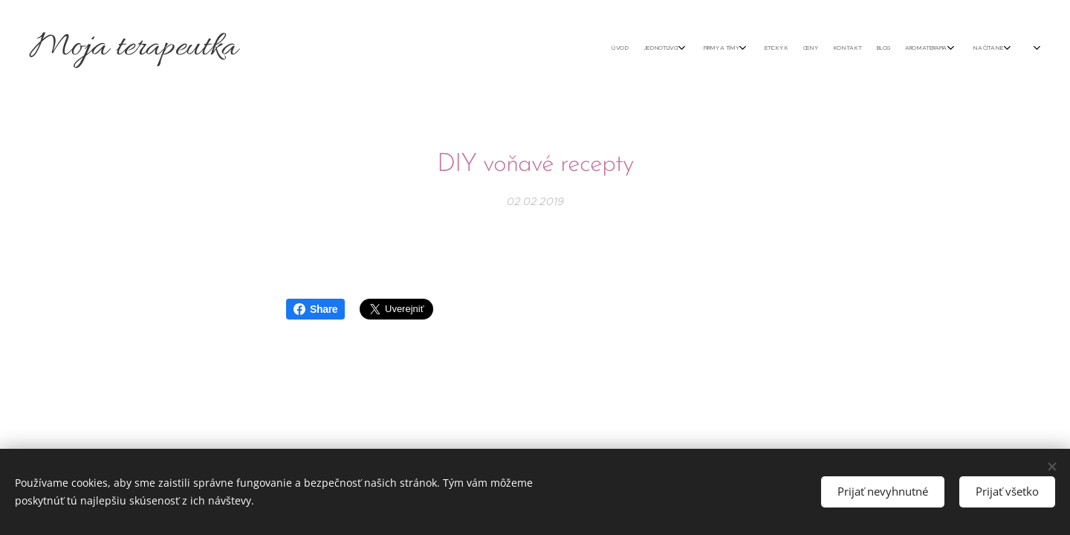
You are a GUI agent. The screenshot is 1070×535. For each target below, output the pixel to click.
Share (315, 309)
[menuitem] (819, 48)
